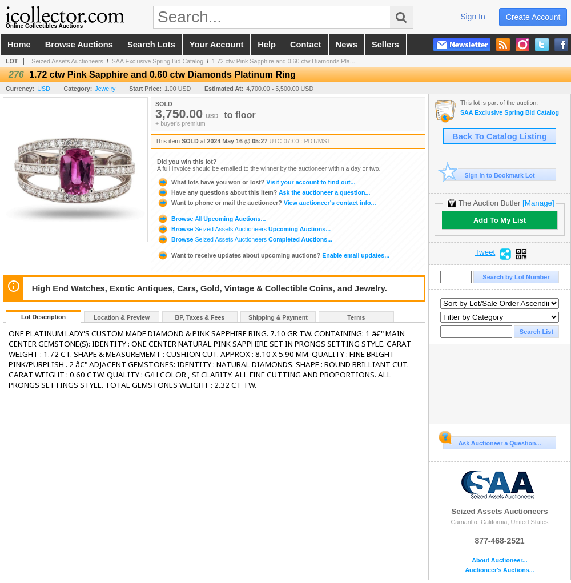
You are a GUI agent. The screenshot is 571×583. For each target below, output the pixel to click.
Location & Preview (122, 317)
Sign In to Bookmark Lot (489, 175)
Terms (356, 317)
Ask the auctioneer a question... (263, 192)
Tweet (485, 252)
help (267, 44)
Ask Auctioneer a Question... (492, 441)
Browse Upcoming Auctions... (211, 218)
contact (305, 44)
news (346, 44)
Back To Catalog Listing (499, 136)
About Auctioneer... (499, 560)
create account (533, 17)
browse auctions (79, 44)
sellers (385, 44)
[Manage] (538, 203)
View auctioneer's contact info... (266, 202)
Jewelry (105, 88)
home (19, 44)
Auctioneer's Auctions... (499, 570)
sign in (472, 16)
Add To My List (499, 220)
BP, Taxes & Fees (200, 317)
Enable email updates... (273, 255)
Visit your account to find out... (256, 182)
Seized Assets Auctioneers (67, 61)
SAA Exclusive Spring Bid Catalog (158, 61)
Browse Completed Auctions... (244, 239)
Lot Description (43, 316)
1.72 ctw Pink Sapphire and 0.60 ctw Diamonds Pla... (283, 61)
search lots (151, 44)
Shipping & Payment (278, 317)
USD (43, 88)
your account (216, 44)
